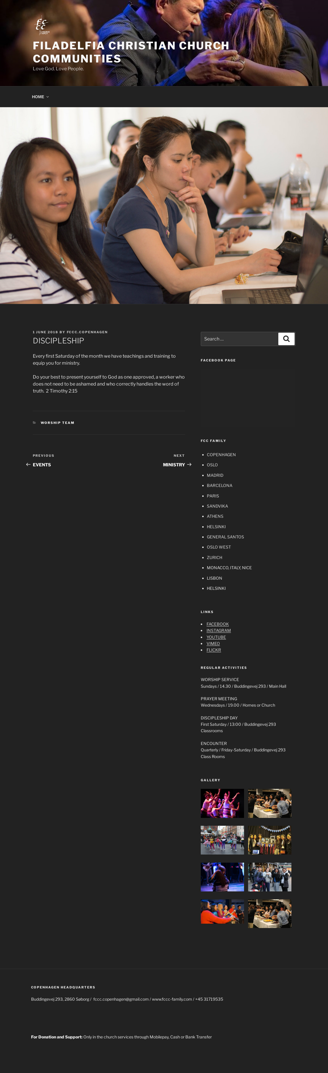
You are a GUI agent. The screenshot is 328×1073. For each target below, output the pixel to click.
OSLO (212, 464)
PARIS (213, 495)
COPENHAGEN (221, 454)
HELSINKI (216, 526)
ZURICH (214, 557)
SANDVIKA (217, 506)
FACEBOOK (218, 623)
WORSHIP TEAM (58, 423)
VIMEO (213, 643)
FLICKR (214, 649)
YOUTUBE (216, 637)
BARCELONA (219, 485)
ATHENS (215, 516)
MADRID (215, 475)
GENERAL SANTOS (225, 536)
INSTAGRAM (219, 630)
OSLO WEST (219, 546)
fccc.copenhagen (87, 332)
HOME (41, 96)
